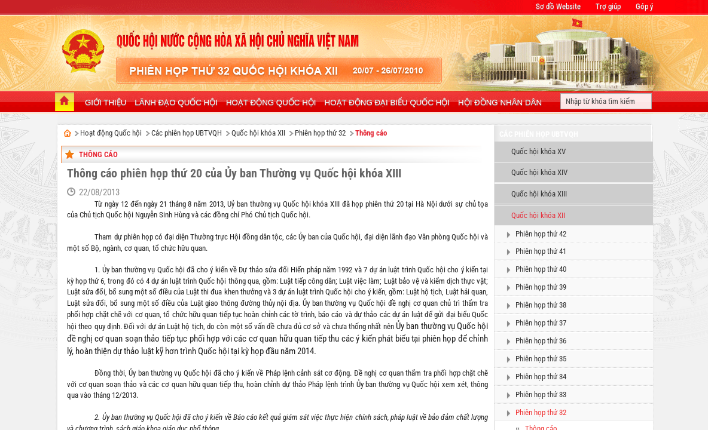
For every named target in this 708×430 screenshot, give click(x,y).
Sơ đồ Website (558, 6)
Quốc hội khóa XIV (539, 172)
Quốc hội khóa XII (258, 132)
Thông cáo (371, 132)
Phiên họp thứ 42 (540, 233)
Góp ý (644, 6)
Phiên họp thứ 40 (540, 269)
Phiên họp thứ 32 (320, 132)
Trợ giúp (608, 6)
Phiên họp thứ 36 (540, 340)
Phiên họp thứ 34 (540, 376)
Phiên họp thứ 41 (540, 251)
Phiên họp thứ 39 (540, 286)
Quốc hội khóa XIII (539, 193)
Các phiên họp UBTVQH (186, 132)
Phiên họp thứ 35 (540, 358)
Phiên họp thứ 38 (540, 304)
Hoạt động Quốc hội (111, 132)
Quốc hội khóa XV (538, 151)
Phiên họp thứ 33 (540, 394)
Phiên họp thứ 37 (540, 322)
